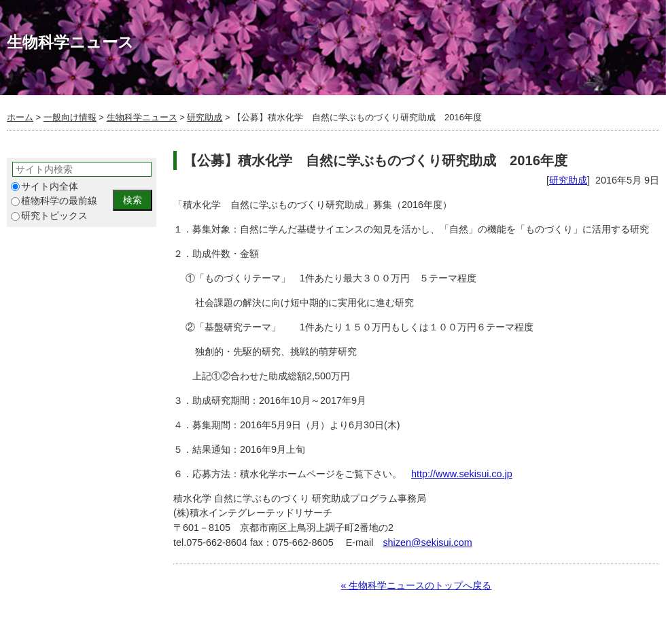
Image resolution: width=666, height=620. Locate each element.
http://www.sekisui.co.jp (461, 473)
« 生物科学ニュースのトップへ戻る (415, 585)
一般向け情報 (70, 117)
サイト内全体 (44, 187)
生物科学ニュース (142, 117)
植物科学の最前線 (54, 201)
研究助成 (204, 117)
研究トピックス (49, 216)
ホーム (20, 117)
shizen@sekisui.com (427, 542)
